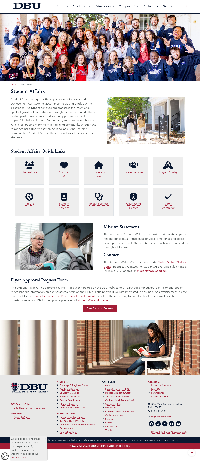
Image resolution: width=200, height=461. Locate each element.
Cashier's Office (113, 404)
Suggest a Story (22, 417)
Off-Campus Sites (20, 404)
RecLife (29, 203)
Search (108, 422)
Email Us (155, 389)
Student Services (66, 413)
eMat (107, 385)
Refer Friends (157, 392)
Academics (63, 381)
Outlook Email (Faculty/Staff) (119, 400)
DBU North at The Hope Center (30, 408)
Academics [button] (80, 6)
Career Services (133, 172)
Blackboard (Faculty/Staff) (118, 392)
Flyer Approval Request (100, 308)
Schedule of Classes (70, 396)
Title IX (108, 430)
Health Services (99, 203)
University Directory (161, 385)
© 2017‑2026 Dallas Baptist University (87, 445)
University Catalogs (69, 392)
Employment (111, 426)
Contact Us (154, 381)
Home (13, 84)
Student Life (29, 172)
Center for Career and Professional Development (63, 296)
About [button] (61, 6)
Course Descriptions (70, 400)
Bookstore (110, 407)
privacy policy (18, 457)
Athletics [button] (149, 6)
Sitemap (109, 419)
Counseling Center (69, 432)
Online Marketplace (115, 415)
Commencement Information (120, 411)
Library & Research (69, 404)
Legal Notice (115, 445)
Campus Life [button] (127, 6)
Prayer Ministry (168, 172)
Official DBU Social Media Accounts (169, 432)
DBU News (16, 413)
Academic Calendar (69, 389)
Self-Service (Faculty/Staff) (118, 396)
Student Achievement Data (73, 407)
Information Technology (72, 421)
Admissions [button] (103, 6)
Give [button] (166, 6)
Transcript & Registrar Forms (74, 385)
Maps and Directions (161, 416)
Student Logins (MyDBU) (117, 389)
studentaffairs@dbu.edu (152, 271)
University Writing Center (72, 417)
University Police (159, 396)
